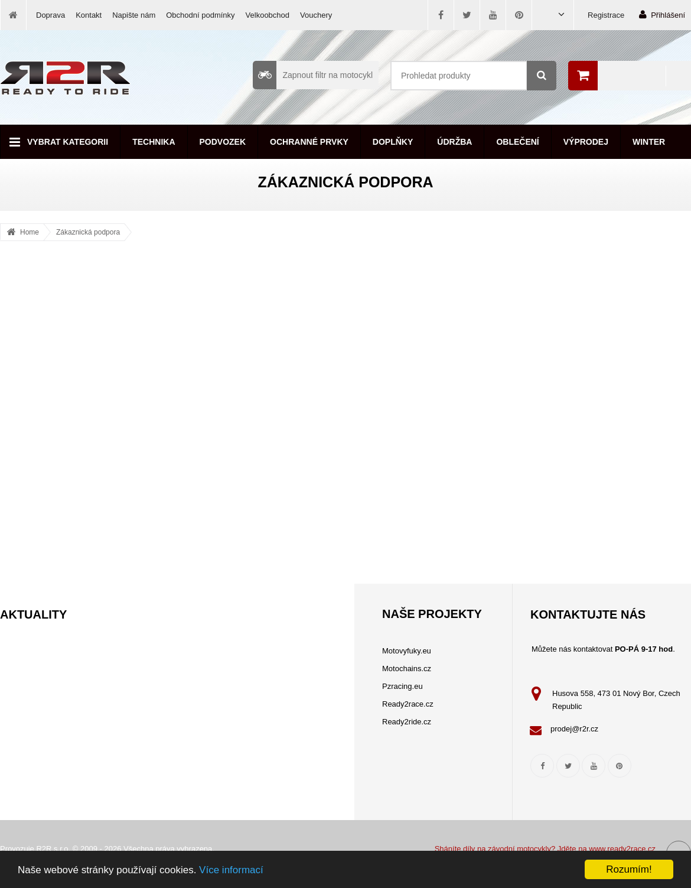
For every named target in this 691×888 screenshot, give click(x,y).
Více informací (231, 870)
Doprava (50, 15)
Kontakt (89, 15)
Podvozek (223, 142)
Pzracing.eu (402, 686)
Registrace (606, 15)
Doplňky (393, 142)
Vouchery (316, 15)
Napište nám (133, 15)
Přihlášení (662, 14)
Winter (649, 142)
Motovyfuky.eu (406, 650)
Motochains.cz (406, 668)
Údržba (454, 142)
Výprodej (585, 142)
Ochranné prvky (309, 142)
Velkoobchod (267, 15)
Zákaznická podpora (88, 232)
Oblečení (517, 142)
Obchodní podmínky (200, 15)
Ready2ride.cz (406, 721)
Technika (153, 142)
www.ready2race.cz (622, 848)
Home (29, 232)
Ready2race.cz (407, 704)
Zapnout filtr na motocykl (313, 75)
